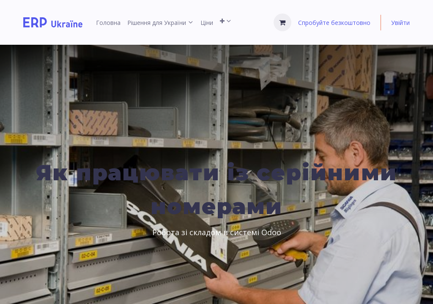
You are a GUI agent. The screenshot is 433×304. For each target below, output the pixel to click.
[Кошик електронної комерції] (282, 22)
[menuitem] (108, 22)
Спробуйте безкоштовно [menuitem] (334, 23)
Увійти (400, 23)
